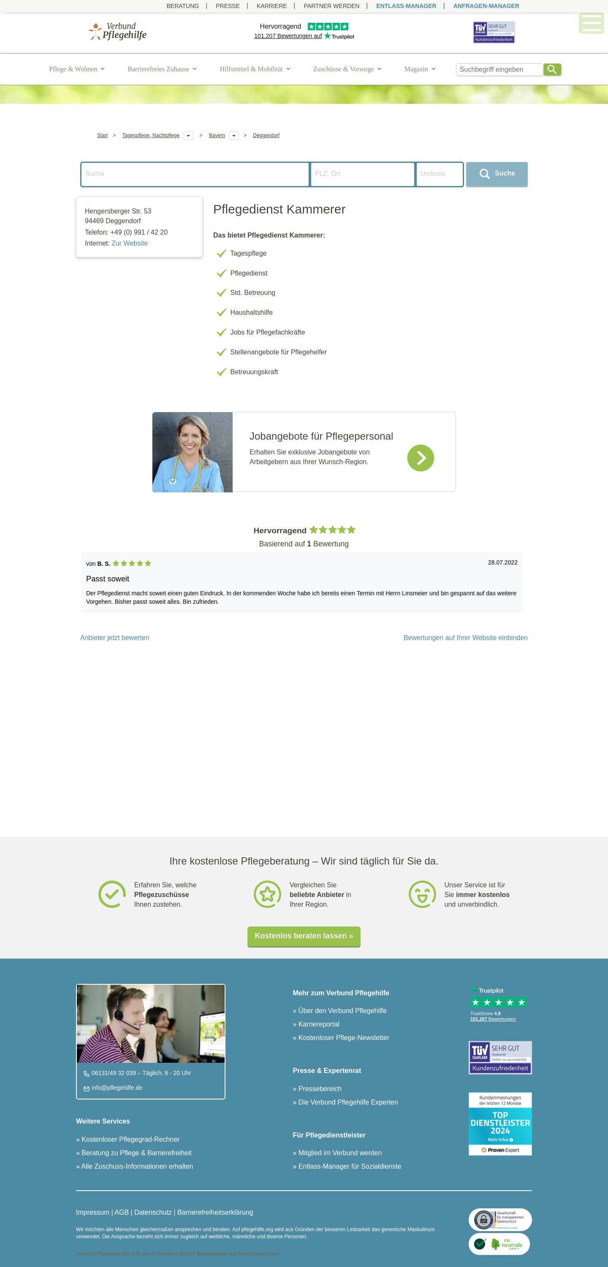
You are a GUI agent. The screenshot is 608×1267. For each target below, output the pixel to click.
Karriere (272, 6)
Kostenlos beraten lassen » (304, 936)
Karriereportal (317, 1024)
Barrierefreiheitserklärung (215, 1212)
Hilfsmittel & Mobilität (251, 69)
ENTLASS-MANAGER (406, 6)
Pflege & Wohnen (73, 69)
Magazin (416, 69)
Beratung (182, 6)
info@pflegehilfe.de (116, 1087)
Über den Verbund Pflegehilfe (341, 1010)
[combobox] (500, 69)
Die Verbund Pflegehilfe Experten (347, 1102)
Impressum (92, 1212)
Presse (228, 6)
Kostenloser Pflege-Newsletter (342, 1037)
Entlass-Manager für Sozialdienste (348, 1166)
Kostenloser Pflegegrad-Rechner (130, 1139)
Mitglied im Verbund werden (339, 1152)
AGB (121, 1212)
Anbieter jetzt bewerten (114, 637)
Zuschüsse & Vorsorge (343, 69)
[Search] (552, 69)
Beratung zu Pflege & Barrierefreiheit (136, 1152)
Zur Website (129, 243)
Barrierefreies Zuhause (158, 69)
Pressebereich (319, 1088)
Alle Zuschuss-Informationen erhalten (136, 1166)
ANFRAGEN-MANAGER (486, 6)
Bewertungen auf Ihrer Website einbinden (466, 637)
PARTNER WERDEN (332, 6)
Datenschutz (153, 1212)
